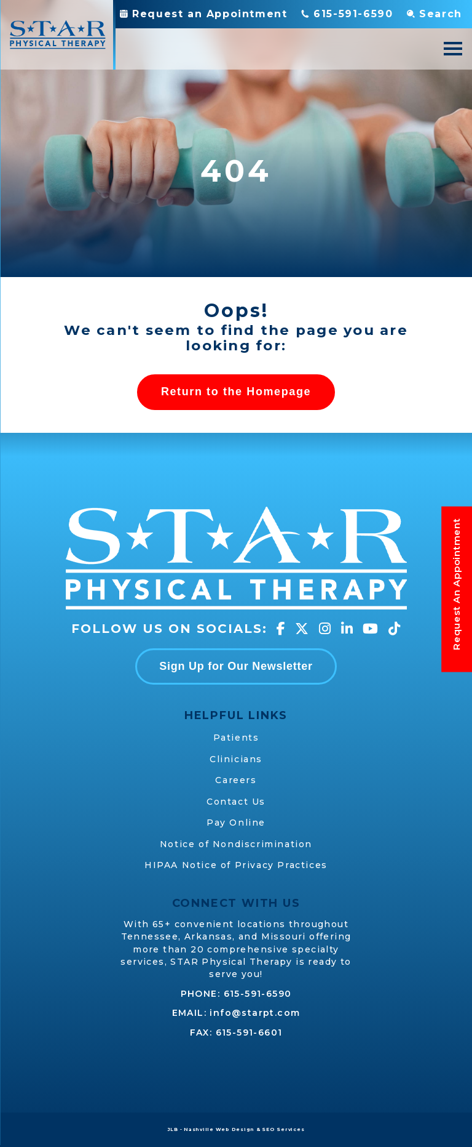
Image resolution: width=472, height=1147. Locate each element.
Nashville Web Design (219, 1129)
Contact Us (236, 801)
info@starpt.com (255, 1012)
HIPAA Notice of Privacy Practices (236, 865)
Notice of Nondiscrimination (236, 844)
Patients (236, 737)
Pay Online (236, 822)
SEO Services (283, 1129)
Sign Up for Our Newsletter (236, 666)
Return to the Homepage (236, 391)
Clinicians (236, 759)
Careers (235, 780)
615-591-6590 (258, 993)
